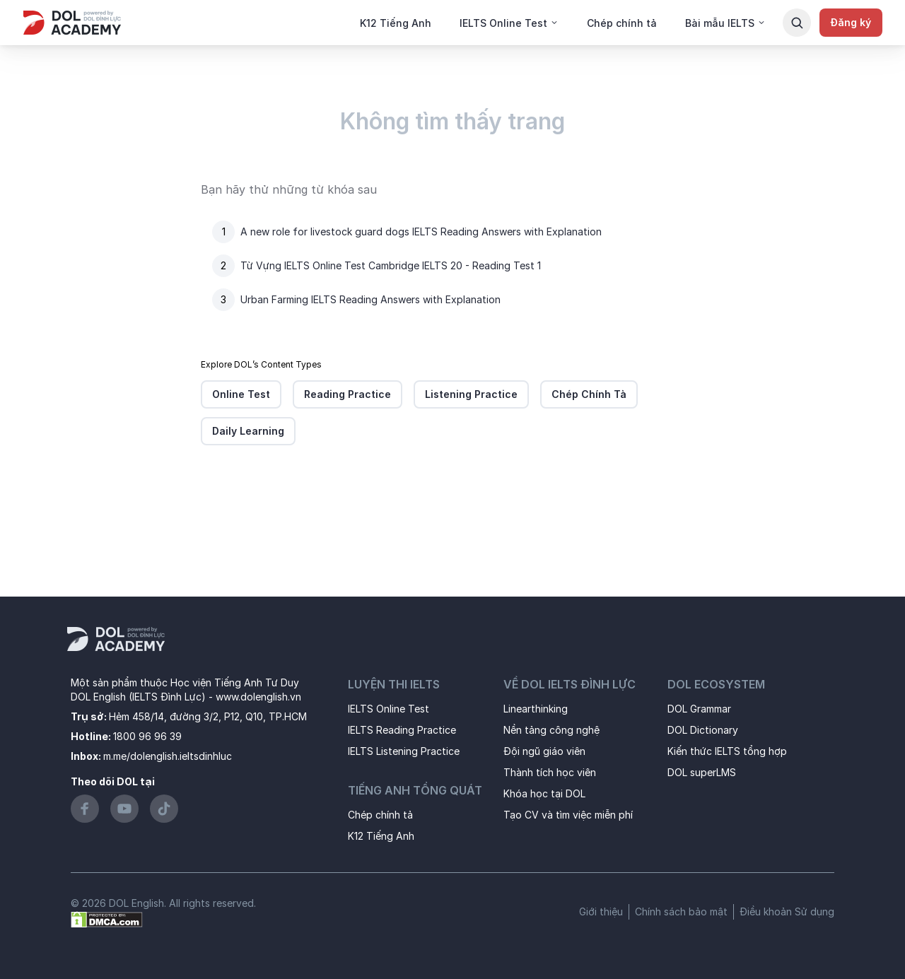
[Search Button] (797, 22)
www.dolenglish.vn (258, 697)
